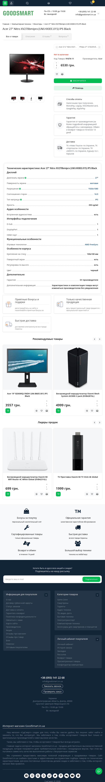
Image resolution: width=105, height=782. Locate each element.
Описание (30, 36)
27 (96, 177)
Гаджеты (61, 606)
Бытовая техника (65, 616)
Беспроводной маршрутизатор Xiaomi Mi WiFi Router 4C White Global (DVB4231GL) (27, 478)
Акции (9, 630)
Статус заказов (13, 606)
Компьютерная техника (68, 623)
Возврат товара (64, 658)
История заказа (64, 647)
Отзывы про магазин (16, 633)
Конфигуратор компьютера (70, 664)
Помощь (78, 88)
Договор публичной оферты (19, 603)
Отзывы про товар (15, 637)
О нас (8, 599)
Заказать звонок (52, 686)
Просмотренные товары (68, 661)
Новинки (10, 644)
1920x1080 (93, 188)
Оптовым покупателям (16, 647)
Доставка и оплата (15, 610)
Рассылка (61, 654)
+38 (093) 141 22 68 (87, 11)
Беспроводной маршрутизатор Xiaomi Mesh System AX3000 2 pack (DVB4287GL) (77, 394)
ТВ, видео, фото (64, 613)
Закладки (61, 651)
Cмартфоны (62, 603)
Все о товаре (12, 36)
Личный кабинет (65, 644)
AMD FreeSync (91, 244)
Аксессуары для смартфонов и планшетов (77, 627)
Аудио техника (64, 610)
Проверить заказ (52, 691)
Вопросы (63, 36)
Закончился (78, 80)
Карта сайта (12, 623)
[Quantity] (56, 65)
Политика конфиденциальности (21, 616)
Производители (13, 627)
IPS (96, 199)
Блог (8, 640)
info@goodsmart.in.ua (85, 14)
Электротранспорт (66, 620)
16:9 (96, 194)
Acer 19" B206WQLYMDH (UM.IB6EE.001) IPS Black (27, 394)
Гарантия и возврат (15, 613)
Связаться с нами (14, 620)
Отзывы (46, 36)
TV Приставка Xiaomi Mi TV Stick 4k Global (78, 477)
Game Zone (62, 599)
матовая (94, 183)
